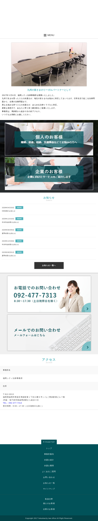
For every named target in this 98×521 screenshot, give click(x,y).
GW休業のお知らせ (8, 211)
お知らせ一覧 (49, 483)
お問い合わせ (49, 477)
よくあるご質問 (49, 471)
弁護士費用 (49, 466)
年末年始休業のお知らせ (10, 222)
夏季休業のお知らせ (9, 233)
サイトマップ (49, 489)
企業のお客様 (49, 509)
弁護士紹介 (49, 460)
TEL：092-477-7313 (12, 403)
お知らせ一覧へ (49, 265)
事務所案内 (49, 454)
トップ (49, 448)
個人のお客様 (49, 503)
